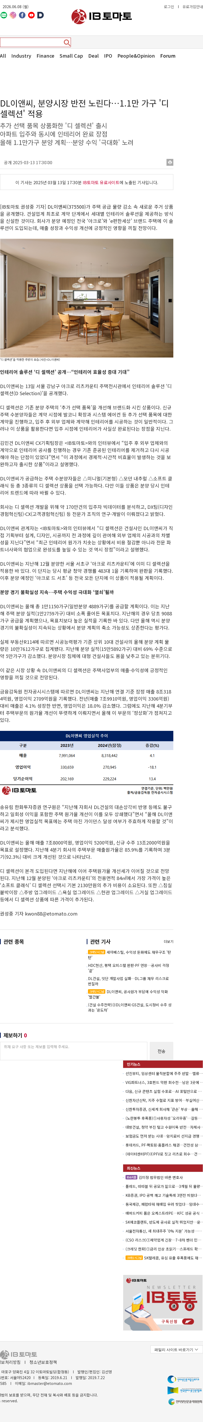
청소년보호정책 (43, 1362)
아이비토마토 (101, 16)
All (3, 55)
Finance (45, 55)
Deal (93, 55)
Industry (21, 55)
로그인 (169, 6)
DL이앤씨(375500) (67, 206)
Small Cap (71, 55)
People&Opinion (136, 55)
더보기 (168, 941)
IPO (108, 55)
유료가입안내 (193, 6)
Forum (167, 55)
